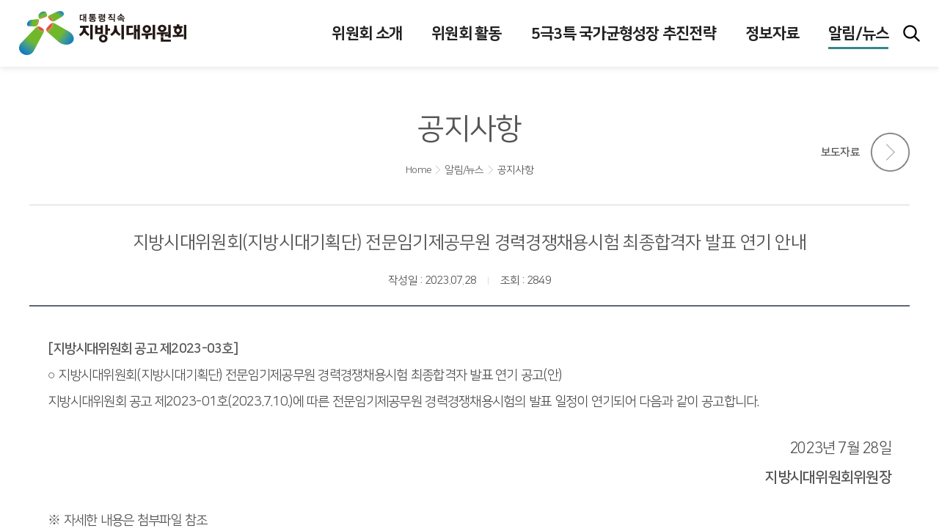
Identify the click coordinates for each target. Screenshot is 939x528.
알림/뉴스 (464, 170)
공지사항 (515, 170)
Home (418, 170)
